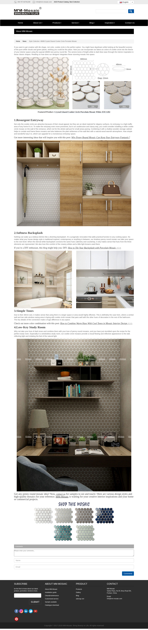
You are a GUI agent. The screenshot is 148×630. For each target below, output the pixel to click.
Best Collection (75, 2)
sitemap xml (80, 599)
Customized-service (51, 599)
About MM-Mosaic (24, 31)
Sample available (51, 602)
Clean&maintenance (52, 595)
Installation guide (51, 592)
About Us (37, 23)
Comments (128, 574)
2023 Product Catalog (61, 2)
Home (20, 23)
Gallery (78, 592)
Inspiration (110, 23)
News (24, 41)
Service (75, 23)
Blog (92, 23)
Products (57, 23)
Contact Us (129, 23)
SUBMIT (35, 602)
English (124, 2)
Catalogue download (52, 605)
